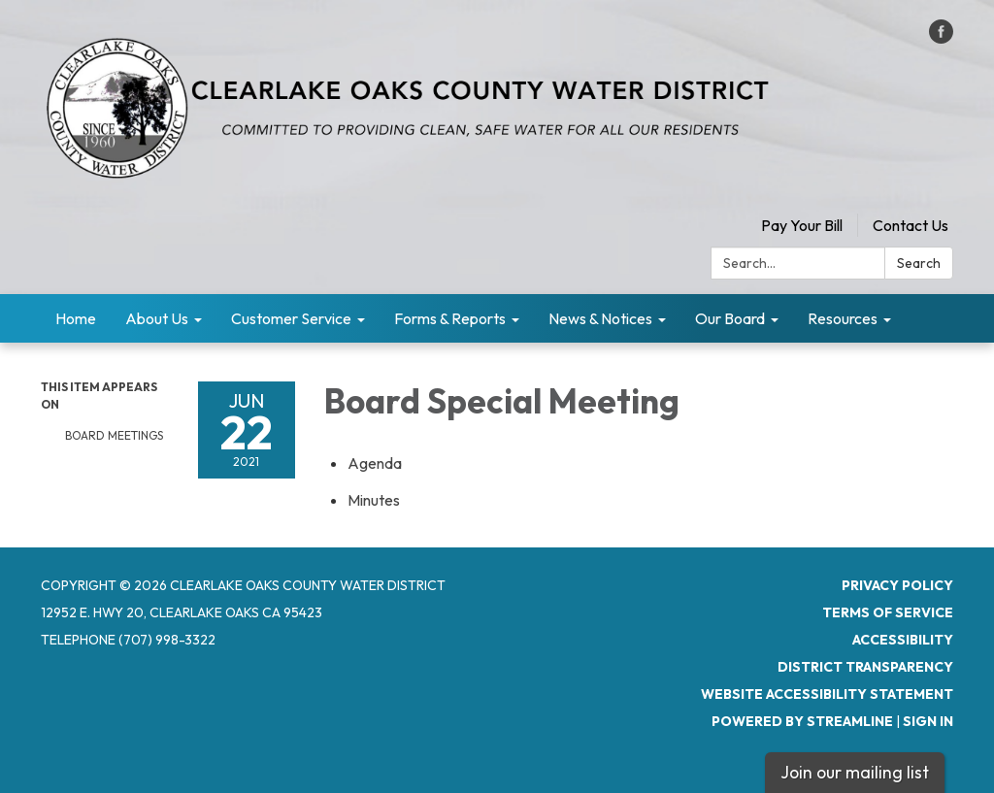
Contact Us (910, 225)
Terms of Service (887, 612)
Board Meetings (114, 435)
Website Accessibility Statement (827, 694)
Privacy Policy (897, 585)
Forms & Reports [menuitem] (450, 318)
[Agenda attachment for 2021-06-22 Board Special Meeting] (375, 463)
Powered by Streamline (802, 721)
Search (919, 263)
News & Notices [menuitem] (600, 318)
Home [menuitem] (75, 318)
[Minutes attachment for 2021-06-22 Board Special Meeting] (374, 500)
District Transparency (865, 667)
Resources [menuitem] (843, 318)
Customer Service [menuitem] (291, 318)
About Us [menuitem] (156, 318)
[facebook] (941, 38)
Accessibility (902, 639)
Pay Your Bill (802, 225)
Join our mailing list (854, 772)
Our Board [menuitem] (730, 318)
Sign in (928, 721)
